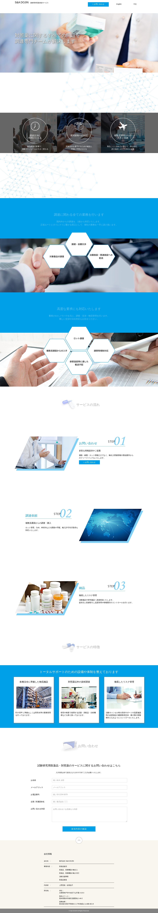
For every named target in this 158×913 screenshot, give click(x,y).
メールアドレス (37, 787)
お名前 (33, 780)
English (118, 4)
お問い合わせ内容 (38, 809)
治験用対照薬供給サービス (31, 2)
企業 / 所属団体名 (37, 802)
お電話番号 (35, 794)
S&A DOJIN (73, 911)
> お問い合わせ (89, 462)
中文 (135, 4)
